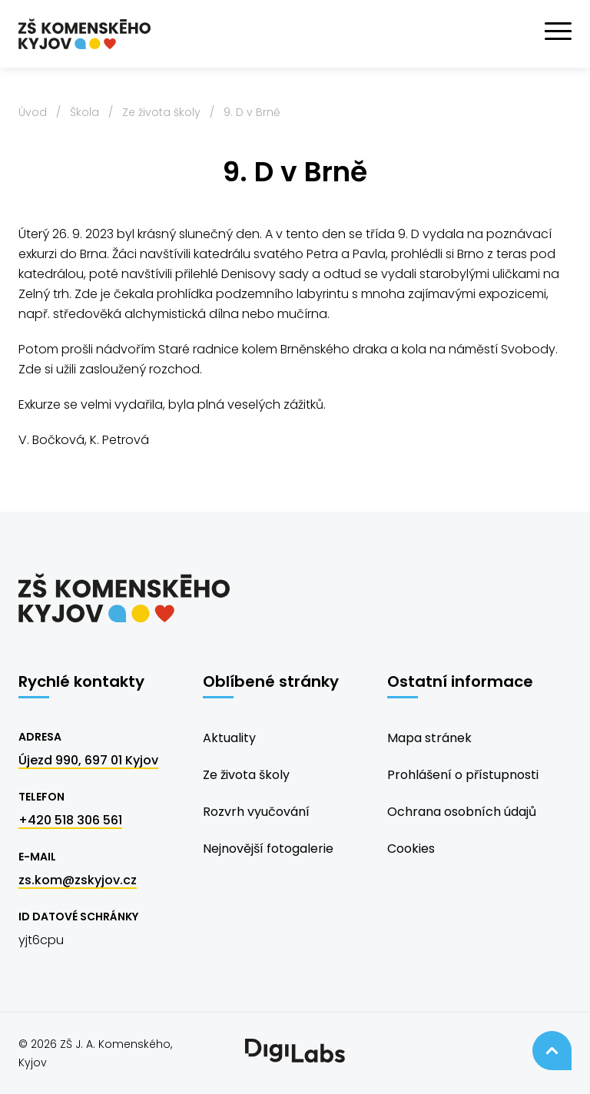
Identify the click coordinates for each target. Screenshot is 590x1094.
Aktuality (229, 738)
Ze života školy (161, 112)
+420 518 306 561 (70, 820)
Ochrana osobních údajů (461, 811)
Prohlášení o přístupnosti (463, 775)
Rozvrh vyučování (256, 811)
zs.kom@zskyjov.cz (77, 880)
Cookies (411, 848)
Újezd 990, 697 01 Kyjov (88, 760)
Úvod (32, 112)
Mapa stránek (429, 738)
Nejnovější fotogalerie (268, 848)
